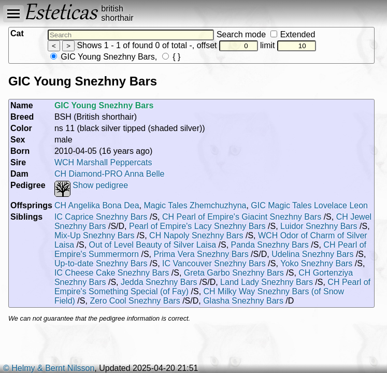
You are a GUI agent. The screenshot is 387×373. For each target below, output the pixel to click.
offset (227, 45)
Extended (293, 34)
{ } (171, 56)
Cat (17, 33)
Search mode (266, 34)
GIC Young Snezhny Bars (102, 56)
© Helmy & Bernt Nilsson (48, 368)
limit (288, 45)
